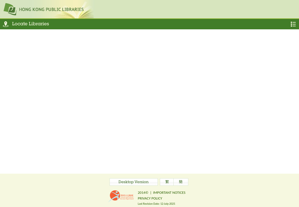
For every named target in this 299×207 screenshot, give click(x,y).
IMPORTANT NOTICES (169, 192)
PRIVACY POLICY (150, 198)
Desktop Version (133, 182)
